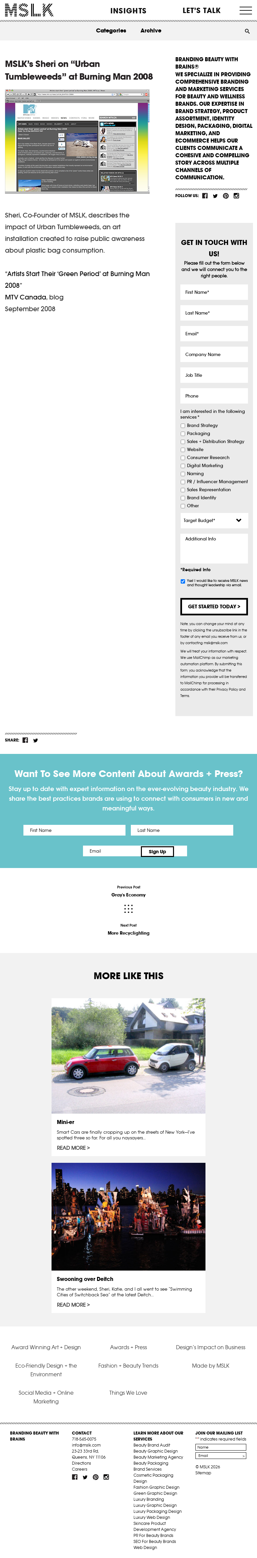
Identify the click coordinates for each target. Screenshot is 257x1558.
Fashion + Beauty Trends (128, 1364)
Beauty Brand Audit (152, 1444)
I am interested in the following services (212, 414)
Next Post (128, 928)
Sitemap (203, 1471)
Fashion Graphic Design (156, 1486)
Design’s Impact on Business (210, 1346)
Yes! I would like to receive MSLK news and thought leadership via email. (217, 583)
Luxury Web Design (152, 1516)
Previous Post (128, 890)
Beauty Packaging (151, 1462)
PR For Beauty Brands (153, 1534)
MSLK (29, 10)
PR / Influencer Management (217, 482)
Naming (195, 474)
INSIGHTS (128, 10)
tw (215, 196)
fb (205, 196)
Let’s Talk (202, 10)
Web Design (145, 1546)
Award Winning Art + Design (46, 1346)
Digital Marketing (205, 465)
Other (193, 506)
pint (226, 196)
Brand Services (148, 1468)
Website (195, 449)
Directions (81, 1462)
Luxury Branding (149, 1498)
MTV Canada (25, 297)
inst (236, 196)
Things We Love (128, 1391)
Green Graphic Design (155, 1492)
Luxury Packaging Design (158, 1510)
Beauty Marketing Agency (158, 1456)
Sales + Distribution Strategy (215, 441)
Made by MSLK (210, 1364)
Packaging (198, 433)
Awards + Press (128, 1346)
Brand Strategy (202, 425)
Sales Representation (209, 490)
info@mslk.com (86, 1444)
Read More (71, 1146)
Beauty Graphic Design (156, 1450)
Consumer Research (208, 457)
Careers (79, 1468)
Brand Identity (201, 498)
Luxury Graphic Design (155, 1504)
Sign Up (184, 851)
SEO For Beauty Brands (155, 1540)
